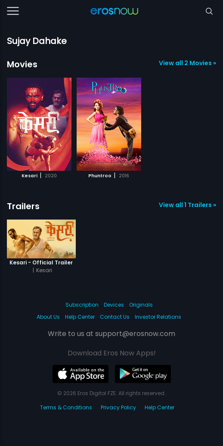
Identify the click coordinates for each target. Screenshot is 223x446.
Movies (22, 64)
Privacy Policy (118, 407)
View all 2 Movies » (187, 63)
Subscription (82, 304)
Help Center (80, 316)
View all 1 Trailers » (187, 205)
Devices (114, 304)
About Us (48, 316)
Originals (141, 304)
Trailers (23, 206)
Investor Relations (158, 316)
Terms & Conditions (66, 407)
